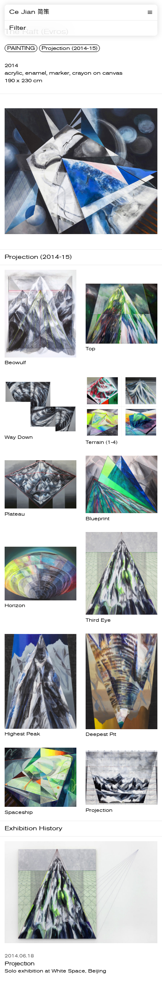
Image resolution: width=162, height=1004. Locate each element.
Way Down (19, 437)
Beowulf (15, 362)
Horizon (15, 605)
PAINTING (21, 48)
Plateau (15, 514)
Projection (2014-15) (69, 48)
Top (90, 349)
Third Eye (98, 620)
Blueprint (98, 519)
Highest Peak (22, 734)
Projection (99, 810)
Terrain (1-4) (102, 442)
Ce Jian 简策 (29, 12)
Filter (17, 28)
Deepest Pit (101, 734)
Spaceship (19, 812)
